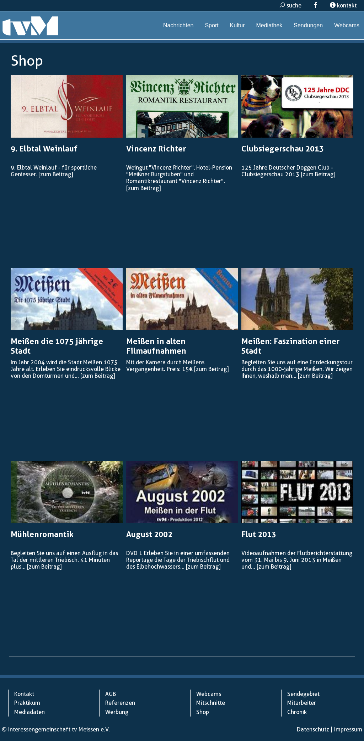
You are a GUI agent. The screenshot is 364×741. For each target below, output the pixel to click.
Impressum (348, 729)
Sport (211, 25)
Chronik (297, 712)
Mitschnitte (210, 702)
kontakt (343, 5)
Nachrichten (178, 25)
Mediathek (269, 25)
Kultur (237, 25)
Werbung (116, 712)
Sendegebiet (303, 694)
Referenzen (120, 702)
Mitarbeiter (301, 702)
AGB (110, 694)
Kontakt (24, 694)
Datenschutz (313, 729)
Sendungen (308, 25)
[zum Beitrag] (55, 174)
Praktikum (27, 702)
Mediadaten (29, 712)
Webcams (346, 25)
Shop (202, 712)
